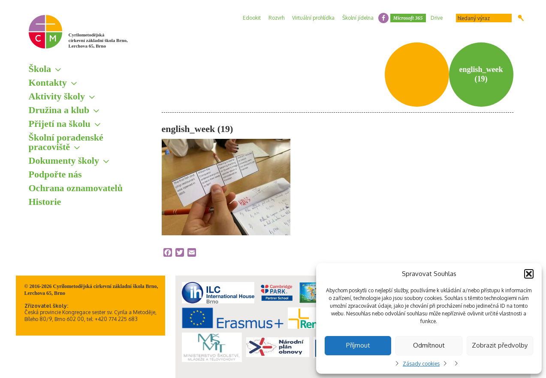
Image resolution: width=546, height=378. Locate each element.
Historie (45, 201)
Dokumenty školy (64, 160)
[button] (529, 274)
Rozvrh (276, 18)
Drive (437, 18)
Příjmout (358, 345)
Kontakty (48, 82)
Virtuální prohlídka (313, 18)
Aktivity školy (57, 96)
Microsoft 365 (408, 18)
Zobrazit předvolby (500, 345)
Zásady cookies (421, 363)
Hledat (521, 18)
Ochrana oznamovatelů (76, 188)
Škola (40, 68)
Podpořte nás (55, 174)
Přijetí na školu (59, 123)
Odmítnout (429, 345)
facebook (383, 18)
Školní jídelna (358, 18)
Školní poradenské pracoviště (66, 142)
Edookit (252, 18)
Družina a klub (59, 110)
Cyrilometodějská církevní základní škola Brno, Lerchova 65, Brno (98, 40)
